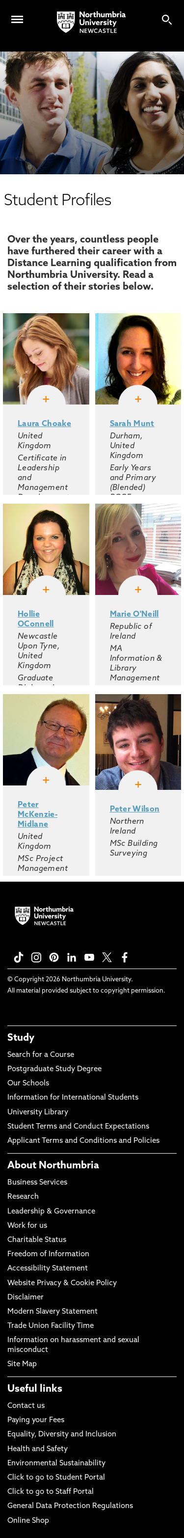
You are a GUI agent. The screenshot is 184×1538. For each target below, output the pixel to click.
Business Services (37, 1183)
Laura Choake (44, 424)
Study (20, 1038)
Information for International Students (72, 1098)
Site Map (22, 1364)
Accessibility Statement (47, 1268)
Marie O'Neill (134, 615)
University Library (37, 1112)
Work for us (27, 1226)
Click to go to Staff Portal (50, 1492)
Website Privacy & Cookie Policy (62, 1283)
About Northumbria (53, 1166)
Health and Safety (37, 1449)
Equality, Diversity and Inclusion (61, 1434)
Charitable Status (36, 1240)
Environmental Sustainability (56, 1463)
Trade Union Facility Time (50, 1326)
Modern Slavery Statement (52, 1312)
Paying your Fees (35, 1420)
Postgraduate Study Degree (54, 1069)
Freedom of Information (48, 1254)
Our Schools (28, 1083)
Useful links (34, 1389)
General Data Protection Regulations (70, 1506)
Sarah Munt (132, 424)
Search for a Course (40, 1055)
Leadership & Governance (51, 1211)
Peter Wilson (135, 809)
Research (23, 1197)
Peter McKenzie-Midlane (37, 815)
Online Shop (28, 1521)
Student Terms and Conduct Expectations (78, 1127)
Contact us (26, 1406)
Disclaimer (25, 1297)
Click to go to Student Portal (56, 1478)
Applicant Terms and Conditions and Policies (83, 1141)
